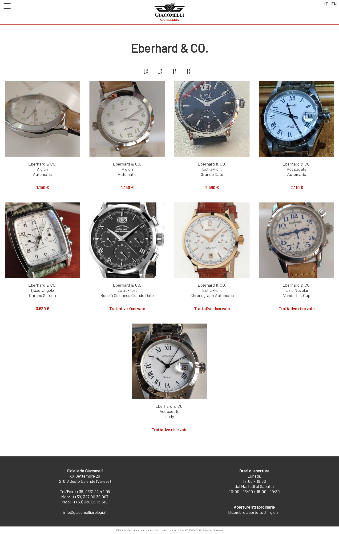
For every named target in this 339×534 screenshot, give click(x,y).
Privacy (207, 530)
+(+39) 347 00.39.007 (89, 496)
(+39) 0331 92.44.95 (93, 491)
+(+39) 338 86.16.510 (90, 501)
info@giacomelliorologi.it (85, 512)
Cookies (217, 530)
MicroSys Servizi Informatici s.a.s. (135, 530)
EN (334, 3)
